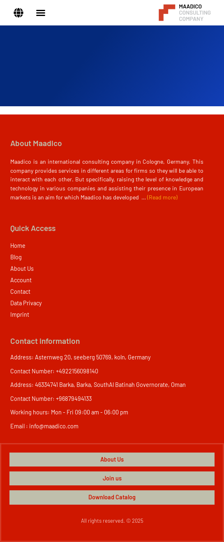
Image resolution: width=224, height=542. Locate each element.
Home (17, 245)
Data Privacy (26, 303)
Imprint (19, 314)
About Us (22, 268)
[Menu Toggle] (41, 13)
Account (21, 280)
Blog (16, 257)
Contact (20, 291)
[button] (18, 12)
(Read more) (162, 197)
